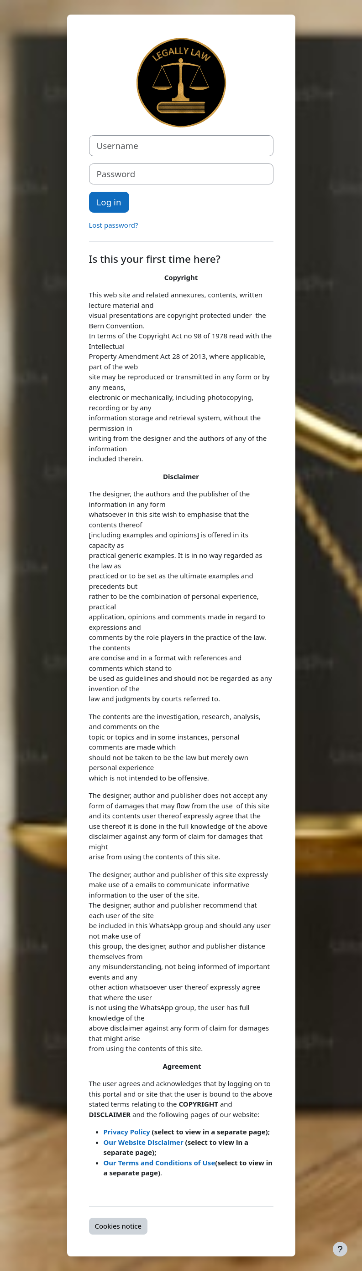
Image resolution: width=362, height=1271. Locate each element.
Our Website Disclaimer (144, 1142)
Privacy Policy (127, 1131)
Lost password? (113, 225)
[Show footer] (340, 1249)
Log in (109, 202)
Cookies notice (118, 1225)
